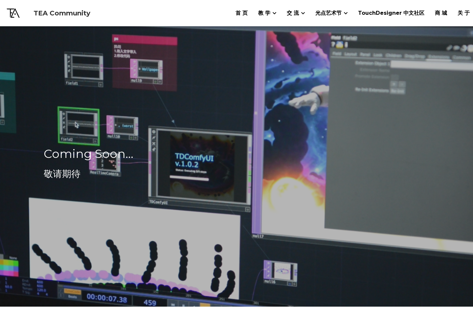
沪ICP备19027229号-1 (236, 321)
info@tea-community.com (172, 284)
